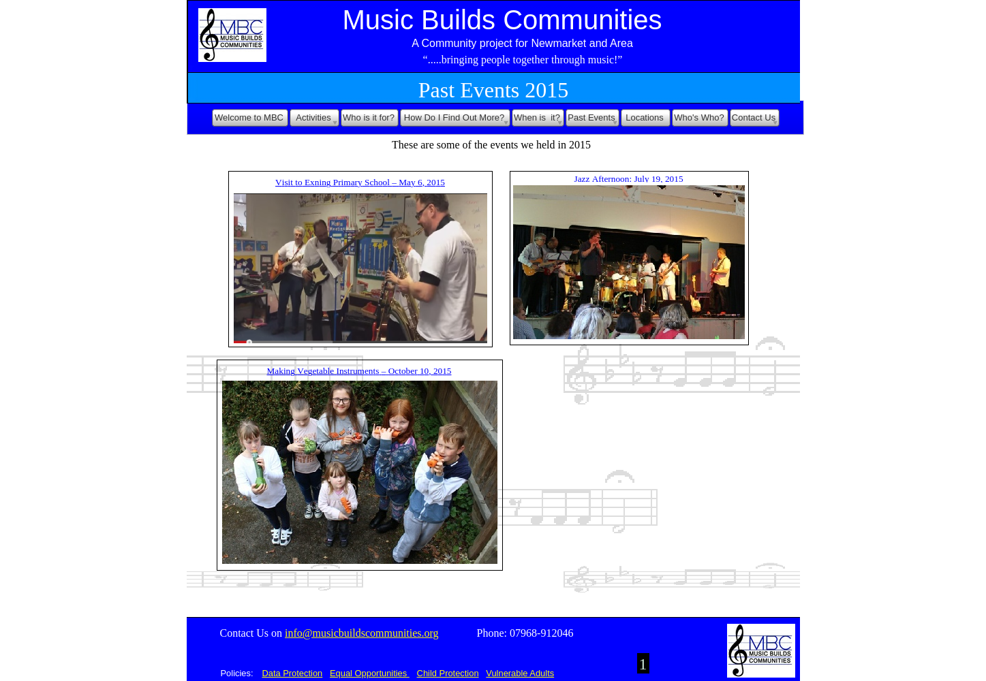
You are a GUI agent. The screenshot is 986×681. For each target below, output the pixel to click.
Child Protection (448, 673)
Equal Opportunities (370, 673)
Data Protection (292, 673)
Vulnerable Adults (520, 673)
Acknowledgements (259, 651)
